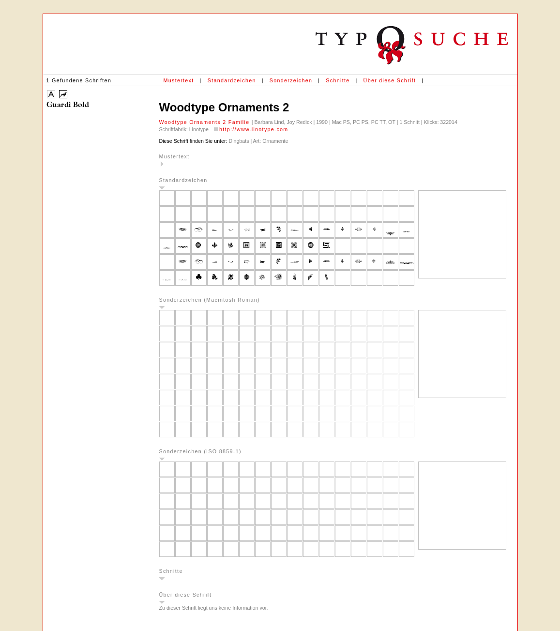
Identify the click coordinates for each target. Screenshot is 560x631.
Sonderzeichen (291, 80)
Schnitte (337, 80)
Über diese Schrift (389, 80)
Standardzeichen (232, 80)
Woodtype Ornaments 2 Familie (205, 122)
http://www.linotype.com (253, 129)
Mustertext (179, 80)
